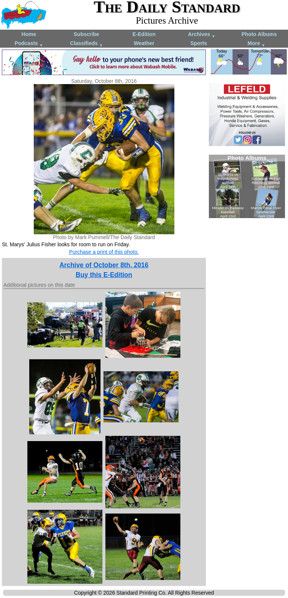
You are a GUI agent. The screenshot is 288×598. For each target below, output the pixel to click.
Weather (144, 43)
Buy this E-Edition (104, 275)
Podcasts (29, 43)
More (256, 43)
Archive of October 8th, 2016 (103, 265)
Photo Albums (259, 34)
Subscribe (86, 34)
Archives (201, 34)
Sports (198, 43)
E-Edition (143, 34)
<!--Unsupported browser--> (247, 186)
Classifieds (86, 43)
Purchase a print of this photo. (104, 252)
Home (28, 34)
